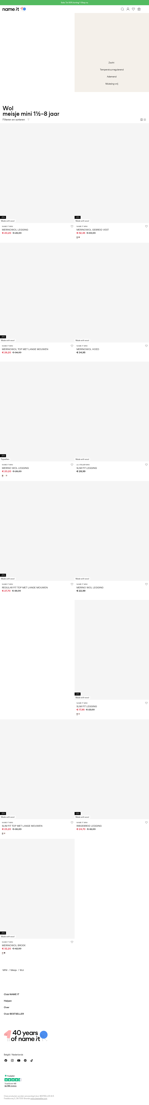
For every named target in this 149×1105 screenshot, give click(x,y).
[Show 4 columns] (144, 119)
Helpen (8, 1000)
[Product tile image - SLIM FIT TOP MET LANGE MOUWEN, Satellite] (37, 769)
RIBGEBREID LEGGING (89, 825)
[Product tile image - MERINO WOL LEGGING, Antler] (37, 411)
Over (6, 1007)
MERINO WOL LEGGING (15, 468)
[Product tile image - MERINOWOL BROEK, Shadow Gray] (37, 889)
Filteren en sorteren (14, 119)
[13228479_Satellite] (3, 833)
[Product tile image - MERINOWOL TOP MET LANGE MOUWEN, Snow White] (37, 293)
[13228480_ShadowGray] (79, 714)
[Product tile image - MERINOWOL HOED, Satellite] (112, 293)
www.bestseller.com (38, 1098)
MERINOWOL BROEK (14, 945)
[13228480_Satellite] (77, 714)
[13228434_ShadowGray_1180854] (7, 475)
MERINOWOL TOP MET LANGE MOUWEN (25, 349)
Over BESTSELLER (14, 1013)
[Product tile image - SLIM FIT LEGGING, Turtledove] (112, 411)
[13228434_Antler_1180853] (3, 475)
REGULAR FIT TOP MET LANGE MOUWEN (25, 587)
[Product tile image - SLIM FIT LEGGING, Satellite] (112, 650)
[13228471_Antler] (79, 237)
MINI (5, 970)
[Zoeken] (122, 9)
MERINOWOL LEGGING (15, 229)
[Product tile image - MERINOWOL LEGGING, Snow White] (37, 173)
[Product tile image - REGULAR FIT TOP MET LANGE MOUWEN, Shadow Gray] (37, 531)
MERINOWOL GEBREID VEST (93, 229)
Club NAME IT (11, 994)
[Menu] (144, 9)
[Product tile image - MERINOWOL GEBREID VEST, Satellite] (112, 173)
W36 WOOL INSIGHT (14, 601)
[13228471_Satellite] (77, 237)
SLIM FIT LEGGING (87, 468)
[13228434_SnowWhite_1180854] (5, 475)
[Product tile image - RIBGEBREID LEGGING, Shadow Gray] (112, 769)
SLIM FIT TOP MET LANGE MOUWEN (22, 825)
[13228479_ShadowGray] (5, 833)
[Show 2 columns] (141, 119)
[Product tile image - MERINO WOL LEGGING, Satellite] (112, 531)
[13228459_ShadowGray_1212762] (3, 953)
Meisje (14, 970)
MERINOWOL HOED (88, 349)
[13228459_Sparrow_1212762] (5, 953)
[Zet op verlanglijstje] (72, 226)
